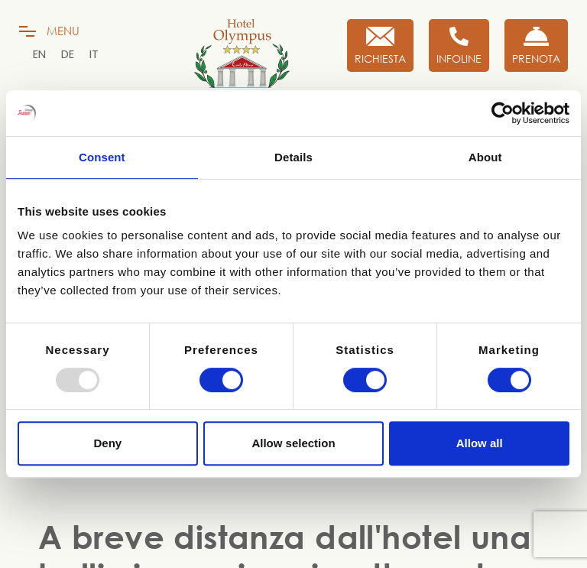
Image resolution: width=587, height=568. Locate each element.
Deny (107, 443)
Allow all (479, 443)
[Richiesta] (380, 45)
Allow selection (293, 443)
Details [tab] (293, 157)
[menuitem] (39, 54)
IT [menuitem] (94, 54)
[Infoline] (459, 45)
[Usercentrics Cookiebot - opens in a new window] (502, 113)
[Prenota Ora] (536, 45)
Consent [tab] (102, 157)
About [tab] (485, 157)
